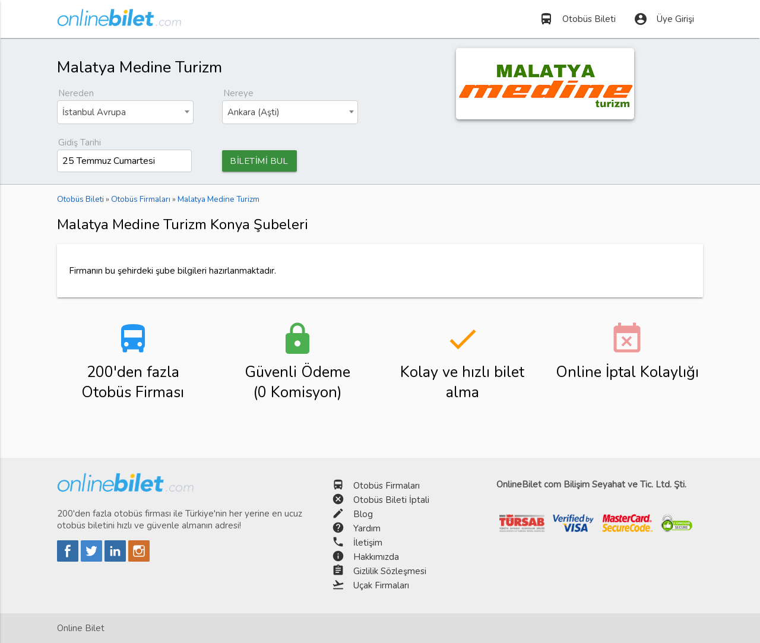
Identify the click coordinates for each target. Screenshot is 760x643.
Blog (363, 514)
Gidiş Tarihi (79, 142)
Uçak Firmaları (381, 585)
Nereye (238, 93)
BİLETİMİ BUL (261, 161)
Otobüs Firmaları (386, 486)
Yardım (367, 528)
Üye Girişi (664, 19)
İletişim (367, 543)
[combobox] (125, 112)
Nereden (76, 93)
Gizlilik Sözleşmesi (389, 571)
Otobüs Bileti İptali (391, 500)
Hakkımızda (376, 557)
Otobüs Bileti (577, 19)
